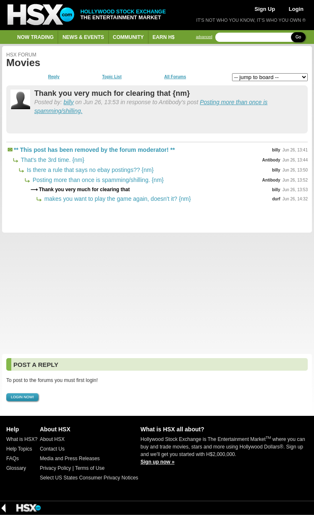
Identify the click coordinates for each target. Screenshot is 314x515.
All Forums (175, 77)
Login (296, 9)
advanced (204, 37)
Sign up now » (157, 462)
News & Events (83, 37)
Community (128, 37)
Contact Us (52, 449)
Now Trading (35, 37)
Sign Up (265, 9)
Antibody (271, 160)
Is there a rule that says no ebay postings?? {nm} (89, 170)
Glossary (16, 468)
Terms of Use (90, 468)
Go (298, 37)
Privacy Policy (55, 468)
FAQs (12, 458)
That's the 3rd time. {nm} (51, 159)
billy (69, 102)
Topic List (111, 77)
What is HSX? (22, 439)
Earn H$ (164, 37)
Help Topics (19, 449)
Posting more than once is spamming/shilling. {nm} (97, 180)
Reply (53, 77)
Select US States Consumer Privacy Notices (89, 478)
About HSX (52, 439)
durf (276, 199)
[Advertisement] (157, 293)
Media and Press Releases (70, 458)
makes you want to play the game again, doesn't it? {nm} (117, 198)
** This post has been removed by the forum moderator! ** (94, 149)
